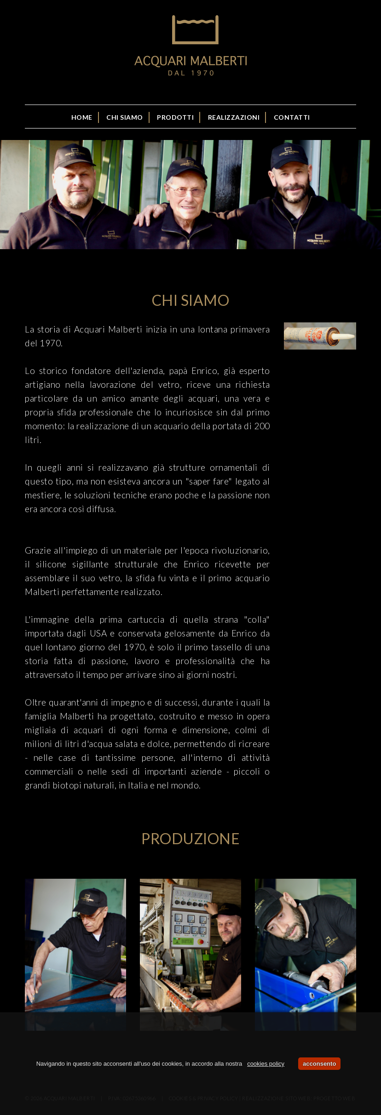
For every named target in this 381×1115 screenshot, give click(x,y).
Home (81, 117)
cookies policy (265, 1063)
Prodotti (175, 117)
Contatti (292, 117)
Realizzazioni (234, 117)
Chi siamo (124, 117)
